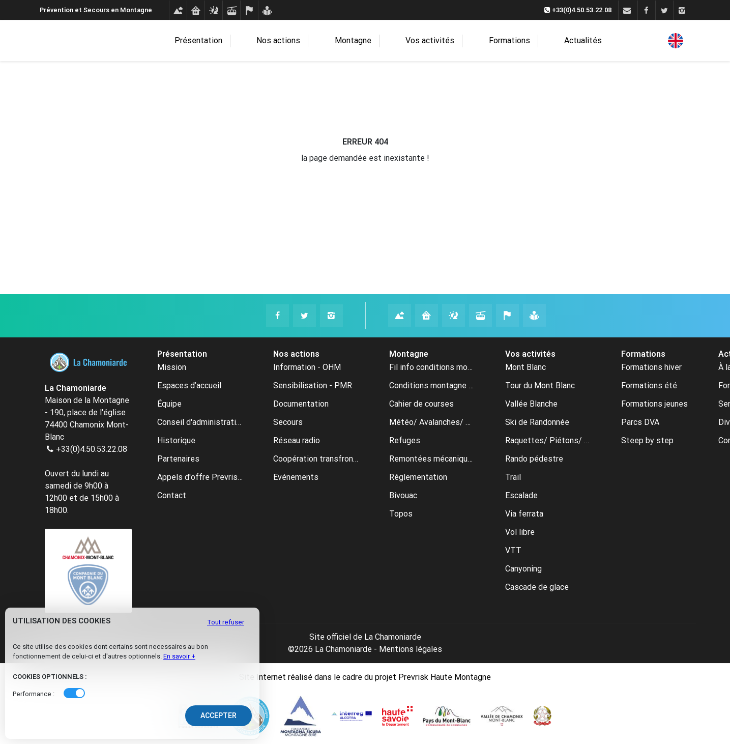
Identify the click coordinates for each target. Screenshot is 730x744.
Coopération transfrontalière (316, 459)
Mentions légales (410, 649)
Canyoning (523, 569)
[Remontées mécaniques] (231, 11)
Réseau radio (296, 440)
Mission (171, 367)
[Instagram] (682, 11)
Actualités (550, 40)
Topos (401, 514)
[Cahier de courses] (249, 11)
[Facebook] (646, 11)
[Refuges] (196, 11)
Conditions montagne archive (432, 385)
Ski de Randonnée (537, 422)
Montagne (364, 41)
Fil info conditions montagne (432, 367)
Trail (513, 477)
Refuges (404, 440)
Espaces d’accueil (189, 385)
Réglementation (418, 477)
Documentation (301, 404)
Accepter (218, 715)
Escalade (521, 495)
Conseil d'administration (200, 422)
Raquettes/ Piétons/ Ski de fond (548, 440)
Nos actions (304, 41)
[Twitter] (664, 11)
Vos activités (428, 41)
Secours (288, 422)
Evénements (295, 477)
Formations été (649, 385)
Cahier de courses (421, 404)
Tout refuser (225, 622)
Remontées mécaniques (432, 459)
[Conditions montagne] (178, 11)
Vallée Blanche (531, 404)
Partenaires (178, 459)
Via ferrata (524, 514)
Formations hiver (651, 367)
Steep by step (647, 440)
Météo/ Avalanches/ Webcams (432, 422)
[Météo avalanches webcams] (213, 11)
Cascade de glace (537, 587)
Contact (171, 495)
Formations (494, 41)
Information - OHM (307, 367)
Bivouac (403, 495)
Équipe (169, 404)
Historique (176, 440)
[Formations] (267, 11)
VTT (513, 550)
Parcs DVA (640, 422)
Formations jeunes (654, 404)
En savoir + (179, 656)
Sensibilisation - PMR (312, 385)
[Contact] (627, 11)
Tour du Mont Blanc (540, 385)
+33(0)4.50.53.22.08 (91, 449)
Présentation (237, 41)
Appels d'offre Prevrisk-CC (200, 477)
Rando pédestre (534, 459)
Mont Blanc (525, 367)
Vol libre (520, 532)
